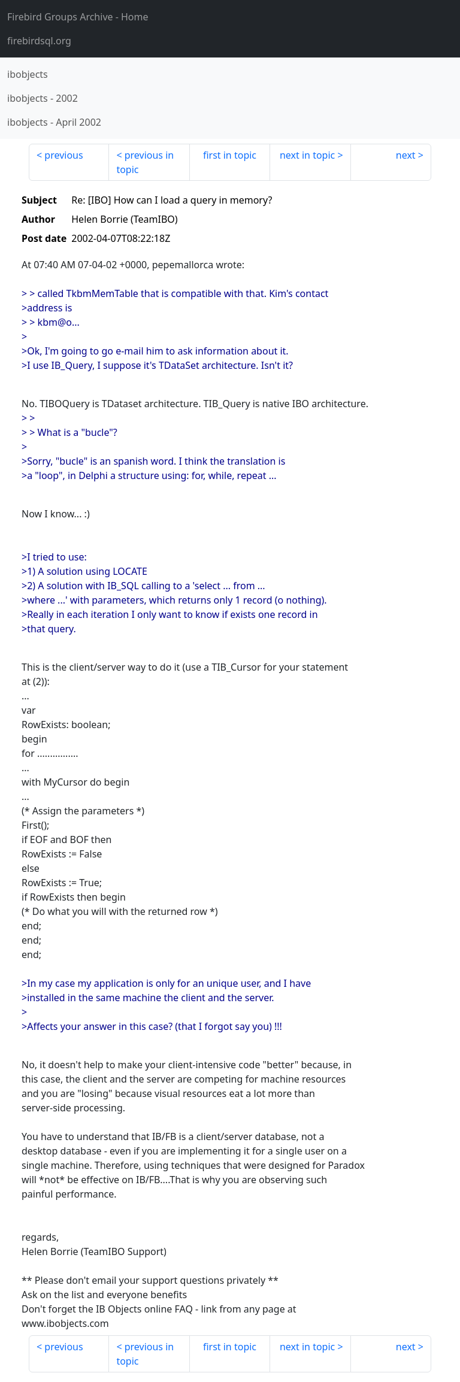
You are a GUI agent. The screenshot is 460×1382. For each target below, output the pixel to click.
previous (63, 155)
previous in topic (145, 162)
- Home (78, 16)
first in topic (229, 155)
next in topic (307, 155)
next (406, 155)
